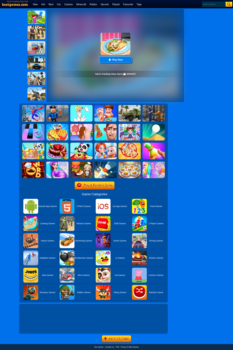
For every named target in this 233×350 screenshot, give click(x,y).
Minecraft (81, 4)
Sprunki (105, 4)
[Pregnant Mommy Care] (57, 163)
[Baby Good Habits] (105, 144)
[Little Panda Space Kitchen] (33, 144)
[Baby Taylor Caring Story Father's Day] (129, 125)
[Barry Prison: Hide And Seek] (57, 106)
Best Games (134, 347)
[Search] (213, 4)
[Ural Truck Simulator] (129, 106)
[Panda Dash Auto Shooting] (36, 73)
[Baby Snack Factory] (81, 144)
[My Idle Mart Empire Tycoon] (36, 12)
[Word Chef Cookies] (33, 163)
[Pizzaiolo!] (129, 144)
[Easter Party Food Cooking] (129, 163)
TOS (117, 347)
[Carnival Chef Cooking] (57, 125)
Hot (43, 4)
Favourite (128, 4)
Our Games (99, 347)
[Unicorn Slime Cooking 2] (154, 163)
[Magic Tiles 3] (33, 125)
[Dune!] (154, 125)
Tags (139, 4)
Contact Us (109, 347)
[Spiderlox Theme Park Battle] (33, 106)
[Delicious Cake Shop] (57, 144)
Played (116, 4)
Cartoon (68, 4)
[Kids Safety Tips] (105, 106)
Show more (29, 328)
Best (51, 4)
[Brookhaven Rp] (36, 42)
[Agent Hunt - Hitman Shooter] (36, 27)
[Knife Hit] (105, 163)
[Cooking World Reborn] (81, 163)
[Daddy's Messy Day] (105, 125)
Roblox (93, 4)
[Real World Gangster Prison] (154, 106)
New (35, 4)
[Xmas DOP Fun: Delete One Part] (81, 106)
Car (59, 4)
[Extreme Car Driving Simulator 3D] (36, 57)
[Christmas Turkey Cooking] (81, 125)
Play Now (115, 60)
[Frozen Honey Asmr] (154, 144)
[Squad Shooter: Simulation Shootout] (36, 88)
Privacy (123, 347)
